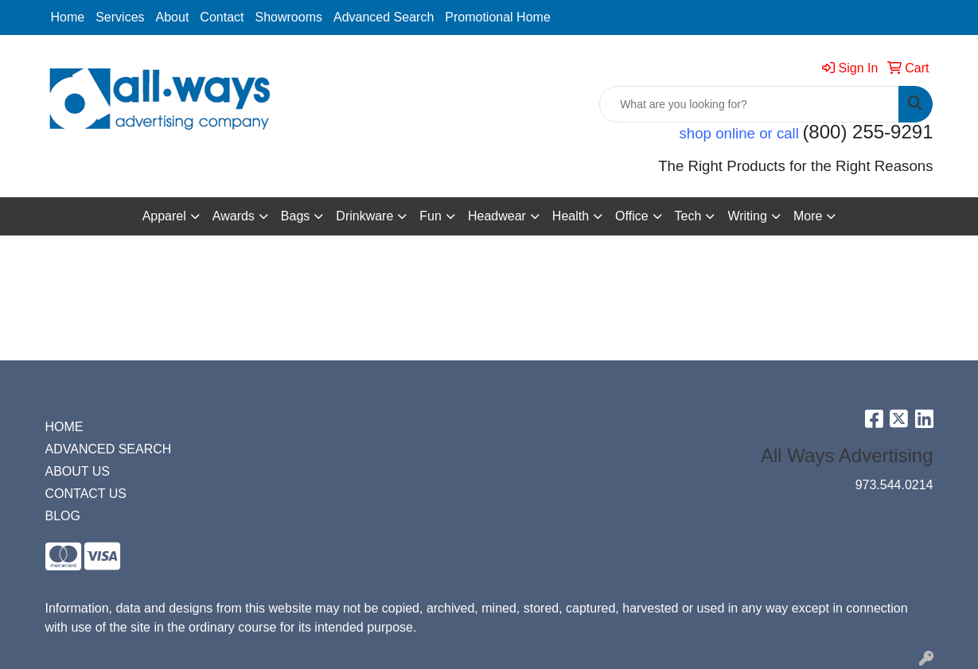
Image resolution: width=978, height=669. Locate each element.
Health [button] (570, 216)
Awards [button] (233, 216)
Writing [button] (747, 216)
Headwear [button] (497, 216)
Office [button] (632, 216)
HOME (64, 427)
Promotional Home (498, 17)
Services (119, 17)
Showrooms (288, 17)
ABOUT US (78, 471)
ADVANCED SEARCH (108, 449)
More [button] (807, 216)
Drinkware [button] (364, 216)
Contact (222, 17)
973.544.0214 (894, 485)
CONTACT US (86, 493)
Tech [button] (688, 216)
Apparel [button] (164, 216)
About (172, 17)
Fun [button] (430, 216)
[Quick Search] (749, 104)
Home (68, 17)
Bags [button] (295, 216)
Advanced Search (383, 17)
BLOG (62, 516)
